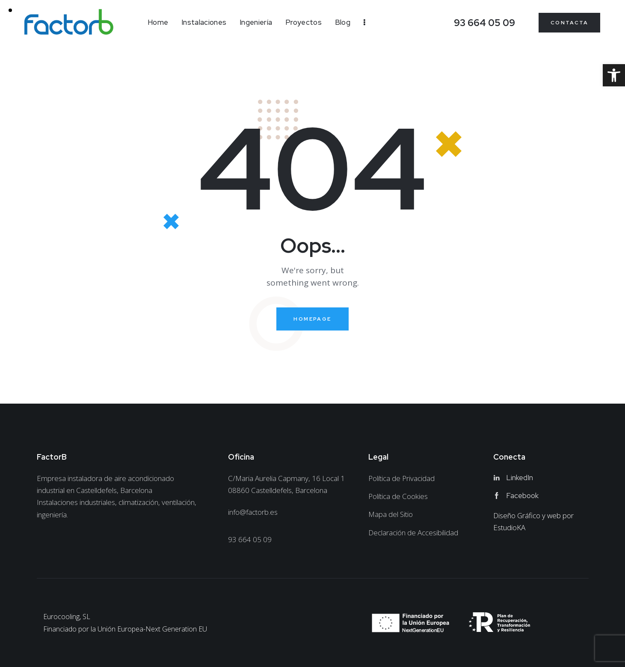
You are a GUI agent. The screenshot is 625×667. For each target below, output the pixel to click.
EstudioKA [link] (509, 527)
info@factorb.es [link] (253, 512)
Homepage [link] (312, 319)
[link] (614, 75)
